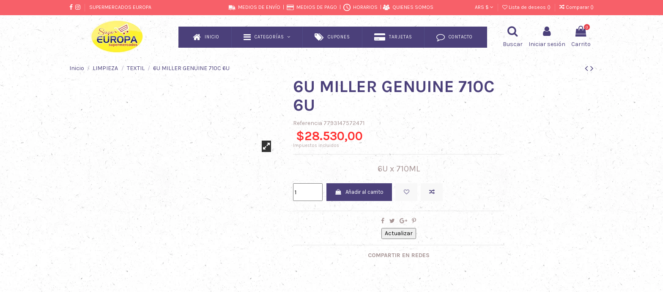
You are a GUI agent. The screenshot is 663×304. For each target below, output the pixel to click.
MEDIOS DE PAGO (316, 7)
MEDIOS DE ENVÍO (259, 7)
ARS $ (484, 7)
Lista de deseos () (527, 7)
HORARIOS (365, 7)
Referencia (307, 123)
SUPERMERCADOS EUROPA (120, 7)
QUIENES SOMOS (412, 7)
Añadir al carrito (363, 192)
